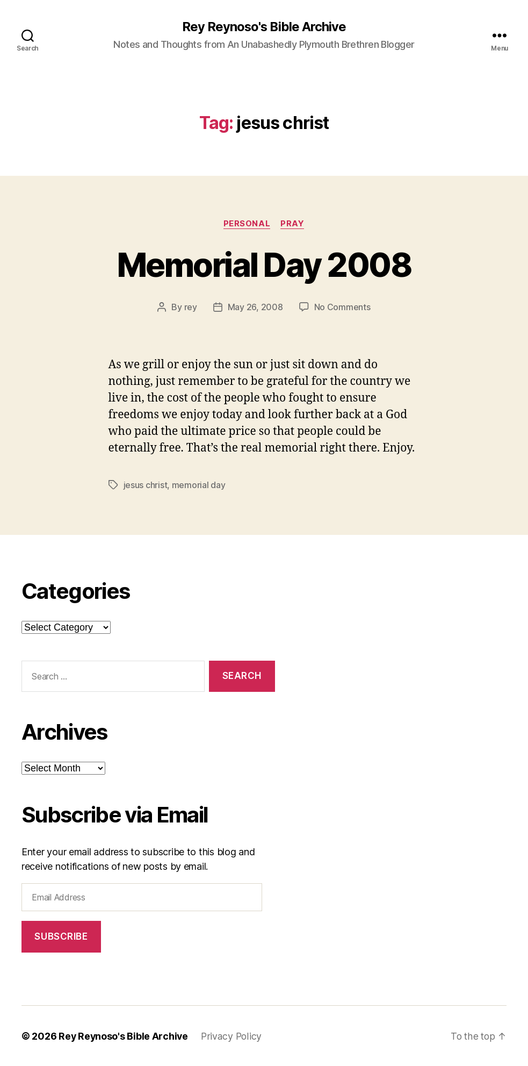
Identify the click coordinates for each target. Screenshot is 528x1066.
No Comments (342, 307)
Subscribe (61, 936)
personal (246, 223)
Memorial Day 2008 (264, 264)
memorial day (199, 485)
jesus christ (146, 485)
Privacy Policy (233, 1035)
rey (190, 307)
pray (293, 223)
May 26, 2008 (255, 307)
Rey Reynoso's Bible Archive (264, 26)
